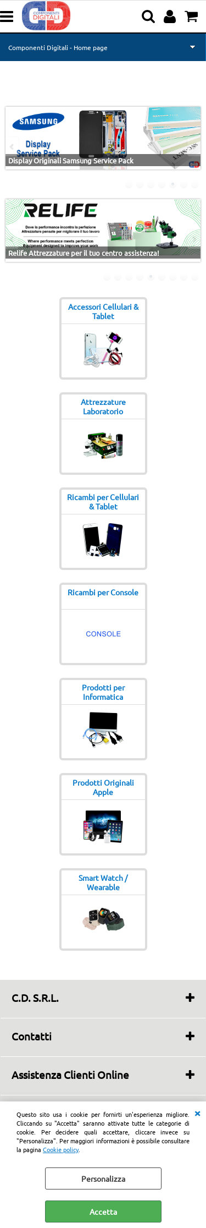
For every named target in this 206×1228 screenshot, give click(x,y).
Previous (12, 146)
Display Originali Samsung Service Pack (70, 160)
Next (193, 146)
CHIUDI (197, 1112)
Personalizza (103, 1178)
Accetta (103, 1211)
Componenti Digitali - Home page (58, 47)
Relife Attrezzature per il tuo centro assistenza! (83, 252)
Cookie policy (61, 1149)
